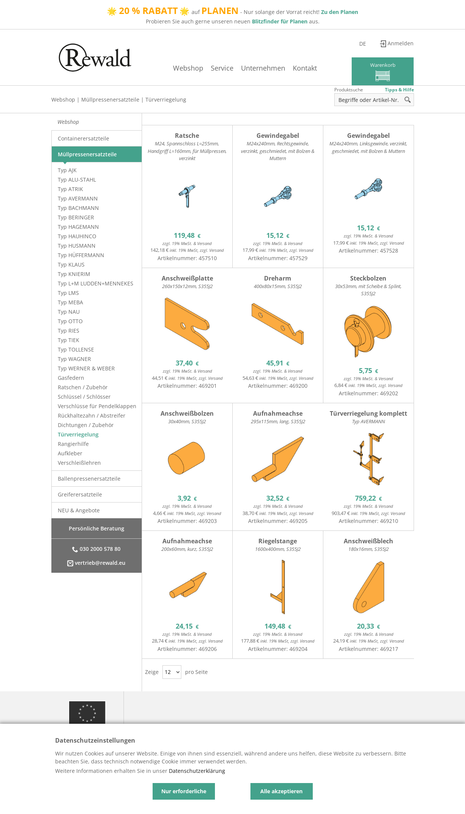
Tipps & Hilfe (399, 89)
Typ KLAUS (71, 264)
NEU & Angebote (79, 510)
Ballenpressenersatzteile (89, 478)
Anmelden (401, 43)
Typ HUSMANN (77, 245)
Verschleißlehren (79, 462)
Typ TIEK (68, 340)
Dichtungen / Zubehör (86, 425)
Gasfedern (71, 377)
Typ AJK (67, 170)
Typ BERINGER (76, 217)
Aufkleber (70, 453)
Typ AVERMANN (78, 198)
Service (218, 67)
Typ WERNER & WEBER (86, 368)
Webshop (184, 67)
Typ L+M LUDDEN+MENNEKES (95, 283)
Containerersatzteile (83, 138)
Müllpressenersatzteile (110, 99)
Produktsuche (348, 89)
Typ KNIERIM (74, 274)
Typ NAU (69, 311)
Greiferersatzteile (80, 494)
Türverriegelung (165, 99)
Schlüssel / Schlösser (84, 396)
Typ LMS (68, 292)
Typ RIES (68, 330)
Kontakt (301, 67)
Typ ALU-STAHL (77, 179)
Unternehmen (259, 67)
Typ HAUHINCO (77, 236)
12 (168, 671)
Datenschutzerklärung (197, 770)
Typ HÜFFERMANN (81, 255)
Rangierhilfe (73, 443)
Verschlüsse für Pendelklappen (97, 406)
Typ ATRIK (70, 189)
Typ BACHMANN (78, 207)
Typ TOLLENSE (76, 349)
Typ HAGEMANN (78, 226)
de (366, 43)
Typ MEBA (70, 302)
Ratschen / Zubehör (83, 387)
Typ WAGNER (74, 358)
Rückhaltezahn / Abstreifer (91, 415)
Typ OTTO (70, 321)
